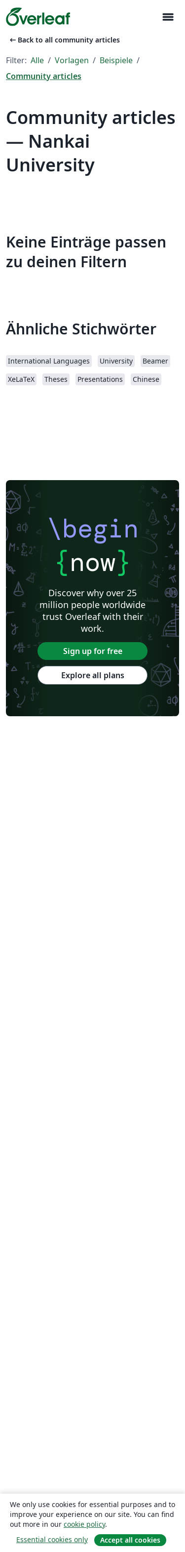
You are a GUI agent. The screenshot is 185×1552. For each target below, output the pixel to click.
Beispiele (116, 60)
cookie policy (84, 1524)
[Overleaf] (38, 17)
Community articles (43, 76)
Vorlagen (72, 60)
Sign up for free (92, 651)
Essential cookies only (52, 1539)
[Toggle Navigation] (167, 17)
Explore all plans (92, 675)
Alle (37, 60)
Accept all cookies (130, 1540)
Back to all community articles (64, 39)
